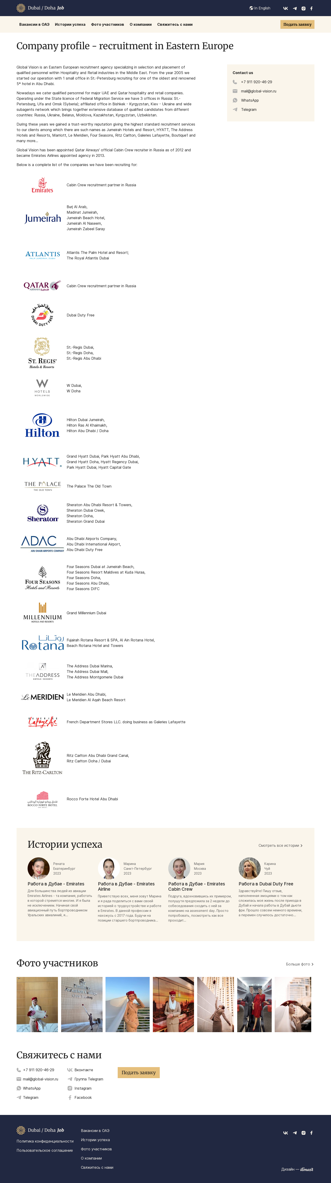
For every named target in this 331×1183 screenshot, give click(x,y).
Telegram (30, 1097)
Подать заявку (297, 24)
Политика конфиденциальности (45, 1141)
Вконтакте (83, 1070)
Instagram (82, 1088)
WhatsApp (32, 1088)
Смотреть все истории (279, 845)
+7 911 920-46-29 (38, 1070)
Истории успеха (95, 1139)
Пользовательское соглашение (45, 1150)
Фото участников (96, 1149)
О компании (91, 1158)
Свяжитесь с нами (97, 1167)
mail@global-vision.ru (40, 1079)
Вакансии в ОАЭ (95, 1130)
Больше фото (298, 964)
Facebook (83, 1097)
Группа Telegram (88, 1079)
